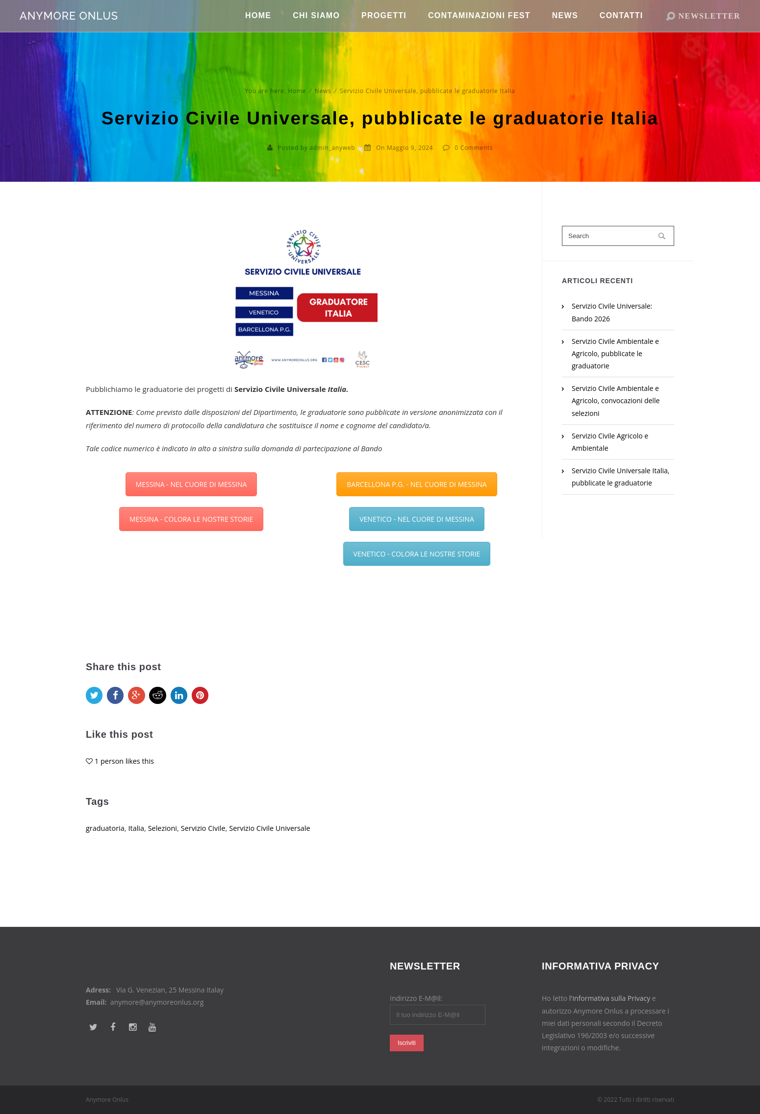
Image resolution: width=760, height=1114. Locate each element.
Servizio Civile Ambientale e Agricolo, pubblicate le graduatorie (615, 353)
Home (258, 29)
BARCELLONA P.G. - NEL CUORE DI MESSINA (416, 484)
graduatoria (106, 842)
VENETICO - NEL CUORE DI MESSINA (416, 519)
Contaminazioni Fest (479, 29)
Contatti (621, 29)
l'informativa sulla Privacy (609, 998)
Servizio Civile (207, 842)
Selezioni (165, 842)
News (565, 29)
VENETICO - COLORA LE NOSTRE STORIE (417, 553)
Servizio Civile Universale (276, 842)
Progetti (383, 29)
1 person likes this (125, 774)
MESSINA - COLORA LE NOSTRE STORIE (191, 519)
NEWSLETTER (709, 29)
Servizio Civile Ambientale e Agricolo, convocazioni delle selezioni (615, 400)
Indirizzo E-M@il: (416, 998)
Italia (138, 842)
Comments (476, 148)
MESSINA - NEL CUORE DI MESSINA (191, 484)
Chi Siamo (316, 29)
